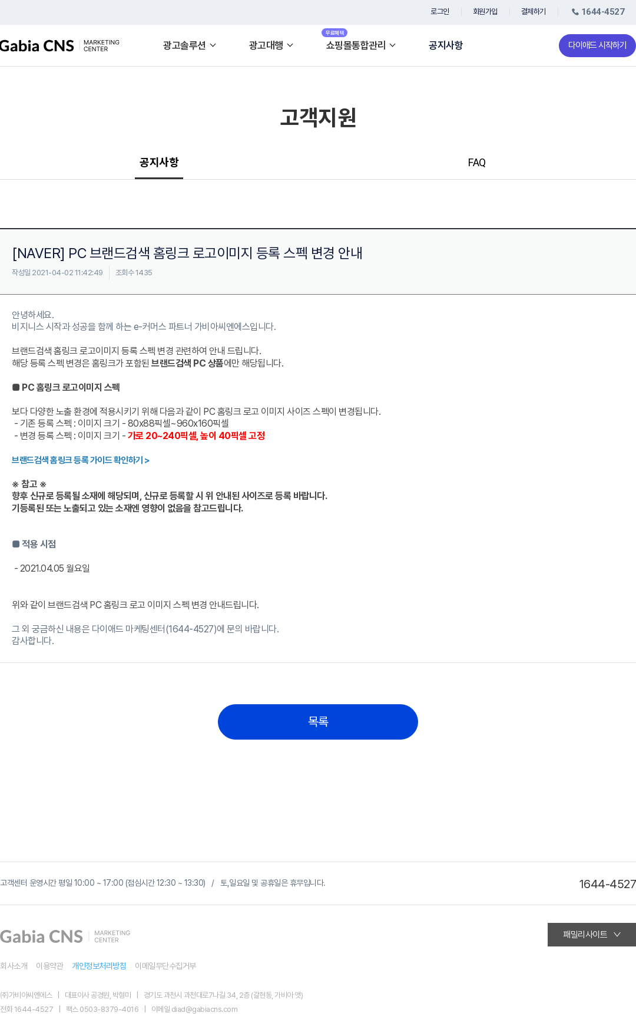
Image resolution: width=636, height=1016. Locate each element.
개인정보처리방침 (99, 966)
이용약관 (49, 966)
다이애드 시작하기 (597, 45)
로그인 (439, 11)
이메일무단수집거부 (165, 966)
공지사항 (446, 46)
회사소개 (13, 966)
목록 (318, 722)
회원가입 (485, 11)
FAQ (477, 162)
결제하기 (533, 11)
